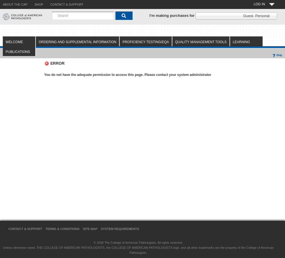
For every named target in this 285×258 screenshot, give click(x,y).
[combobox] (83, 15)
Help (277, 55)
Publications (18, 52)
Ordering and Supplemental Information (77, 42)
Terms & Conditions (62, 229)
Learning (241, 42)
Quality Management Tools (201, 42)
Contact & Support (25, 229)
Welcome (14, 42)
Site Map (90, 229)
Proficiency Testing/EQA (145, 42)
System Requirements (120, 229)
